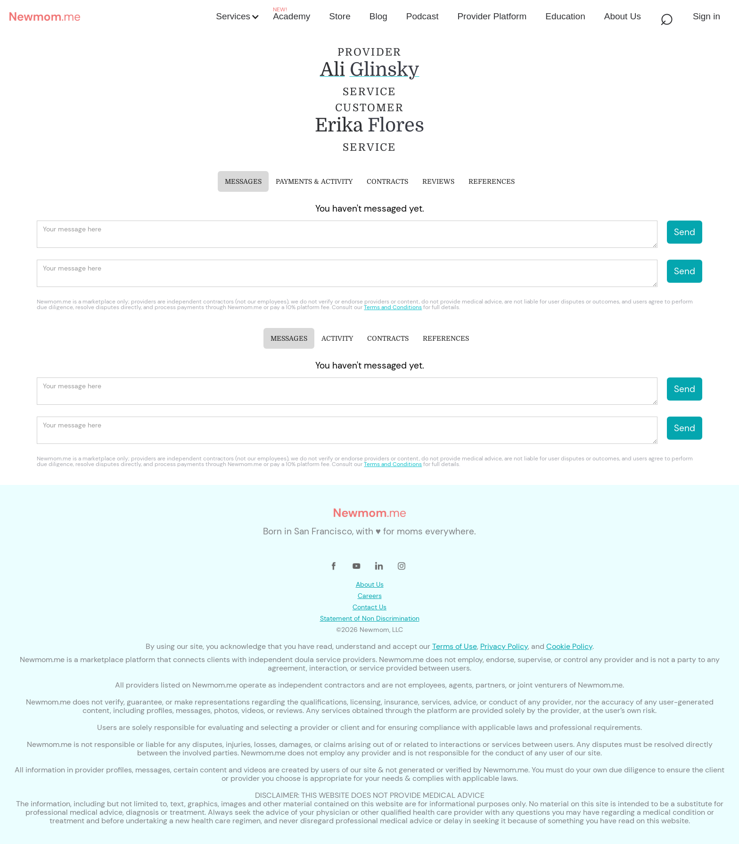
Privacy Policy (504, 646)
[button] (236, 16)
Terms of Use (454, 646)
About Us (370, 584)
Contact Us (369, 607)
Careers (370, 595)
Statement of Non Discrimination (369, 618)
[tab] (243, 181)
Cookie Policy (569, 646)
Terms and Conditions (393, 307)
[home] (109, 16)
